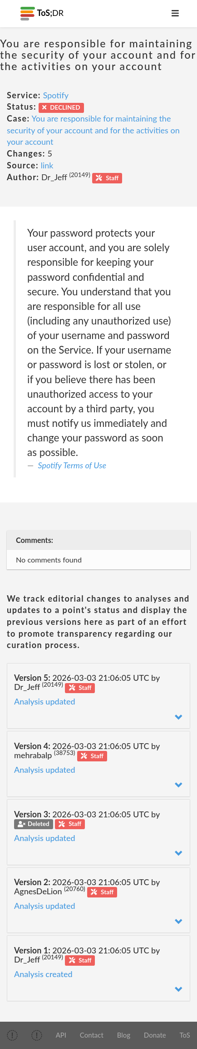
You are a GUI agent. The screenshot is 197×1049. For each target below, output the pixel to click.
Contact (91, 1035)
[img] (12, 1035)
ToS (184, 1035)
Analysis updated (44, 701)
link (47, 165)
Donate (155, 1035)
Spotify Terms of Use (72, 465)
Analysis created (43, 974)
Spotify (56, 95)
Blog (123, 1035)
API (61, 1035)
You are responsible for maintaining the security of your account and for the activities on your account (93, 130)
